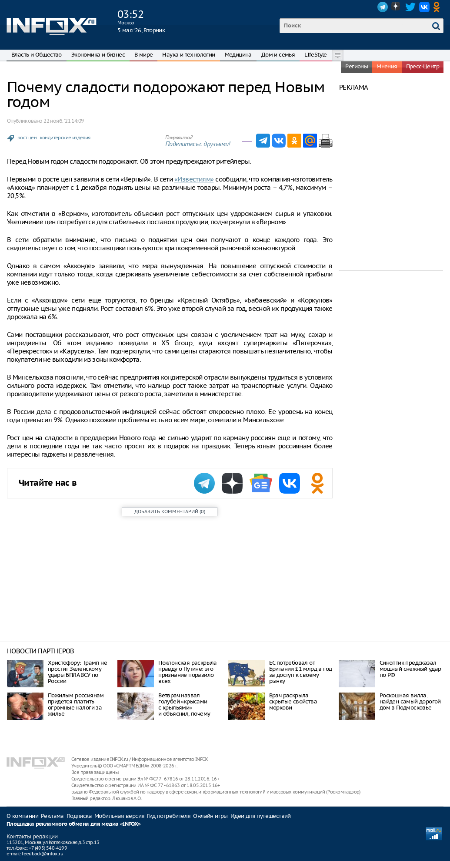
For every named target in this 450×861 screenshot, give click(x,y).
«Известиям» (193, 179)
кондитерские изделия (65, 138)
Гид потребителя (168, 816)
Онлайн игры (210, 816)
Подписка (79, 816)
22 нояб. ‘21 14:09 (63, 121)
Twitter (410, 7)
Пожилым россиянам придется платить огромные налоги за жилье (76, 704)
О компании (22, 816)
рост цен (27, 138)
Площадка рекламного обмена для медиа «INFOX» (74, 824)
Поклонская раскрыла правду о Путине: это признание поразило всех (187, 672)
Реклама (52, 816)
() (169, 511)
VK (424, 7)
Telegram (382, 7)
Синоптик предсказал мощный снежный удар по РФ (410, 669)
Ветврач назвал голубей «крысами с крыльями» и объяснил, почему (184, 704)
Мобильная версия (119, 816)
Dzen (396, 7)
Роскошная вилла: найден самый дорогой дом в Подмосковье (410, 701)
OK (438, 7)
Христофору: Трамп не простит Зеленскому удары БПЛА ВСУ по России (77, 672)
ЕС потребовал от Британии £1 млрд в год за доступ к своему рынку (300, 672)
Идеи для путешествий (260, 816)
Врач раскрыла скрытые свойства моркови (293, 701)
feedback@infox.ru (42, 854)
